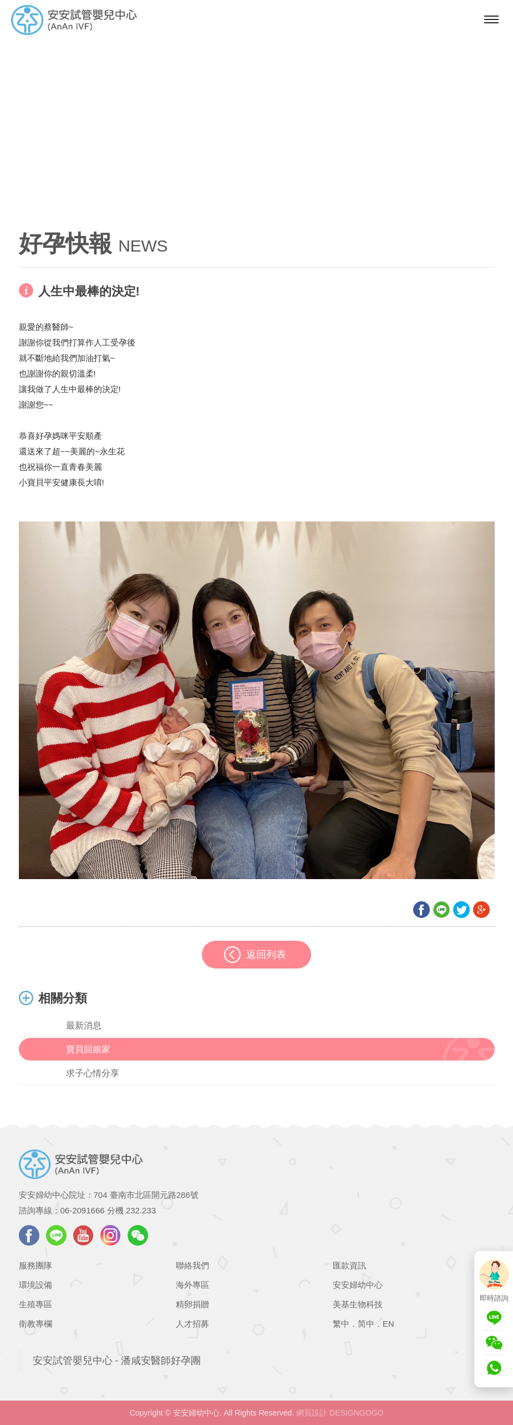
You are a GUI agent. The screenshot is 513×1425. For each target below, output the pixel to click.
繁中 (341, 1323)
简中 (366, 1323)
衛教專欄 (35, 1323)
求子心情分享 (92, 1073)
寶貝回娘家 (88, 1049)
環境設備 (35, 1284)
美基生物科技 (358, 1304)
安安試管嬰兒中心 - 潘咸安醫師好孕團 (117, 1360)
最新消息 (83, 1025)
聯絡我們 (192, 1265)
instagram (110, 1235)
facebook (29, 1235)
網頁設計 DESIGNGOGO (339, 1412)
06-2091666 (82, 1210)
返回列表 (266, 954)
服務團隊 (35, 1265)
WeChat (138, 1235)
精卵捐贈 (192, 1304)
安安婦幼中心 (358, 1284)
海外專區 (192, 1284)
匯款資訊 (349, 1265)
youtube (83, 1235)
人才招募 (192, 1323)
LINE (56, 1235)
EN (388, 1323)
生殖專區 (35, 1304)
